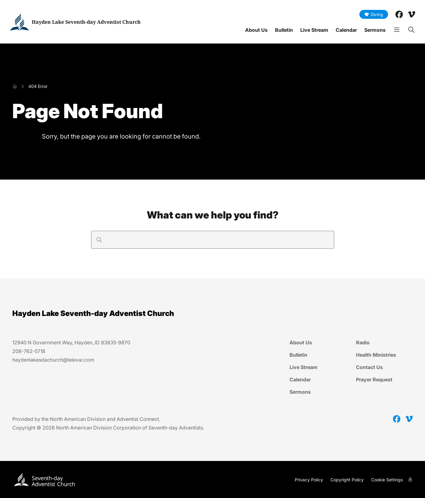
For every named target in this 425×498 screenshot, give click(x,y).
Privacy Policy (309, 479)
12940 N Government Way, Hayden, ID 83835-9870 (71, 342)
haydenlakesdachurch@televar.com (53, 360)
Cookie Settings (387, 479)
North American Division (78, 419)
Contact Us (369, 367)
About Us (256, 30)
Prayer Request (374, 379)
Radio (363, 342)
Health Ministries (376, 355)
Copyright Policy (347, 479)
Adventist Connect (138, 419)
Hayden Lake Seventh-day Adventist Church (86, 22)
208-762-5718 (28, 351)
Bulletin (284, 30)
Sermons (375, 30)
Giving (373, 14)
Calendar (346, 30)
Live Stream (314, 30)
